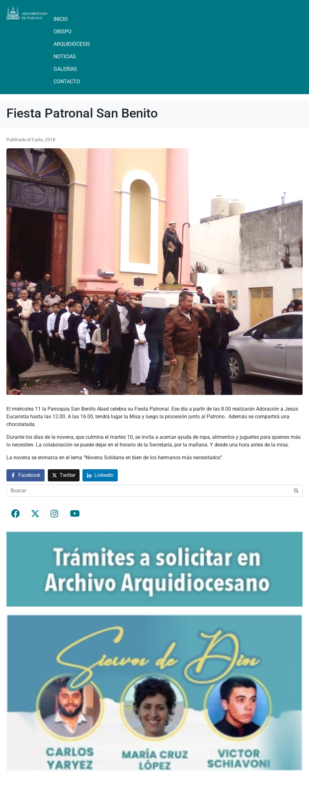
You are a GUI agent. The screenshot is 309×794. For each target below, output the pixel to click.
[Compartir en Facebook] (25, 475)
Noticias (65, 56)
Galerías (65, 69)
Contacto (67, 81)
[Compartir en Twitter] (64, 475)
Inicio (61, 19)
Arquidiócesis (72, 44)
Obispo (63, 32)
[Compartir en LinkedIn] (100, 475)
